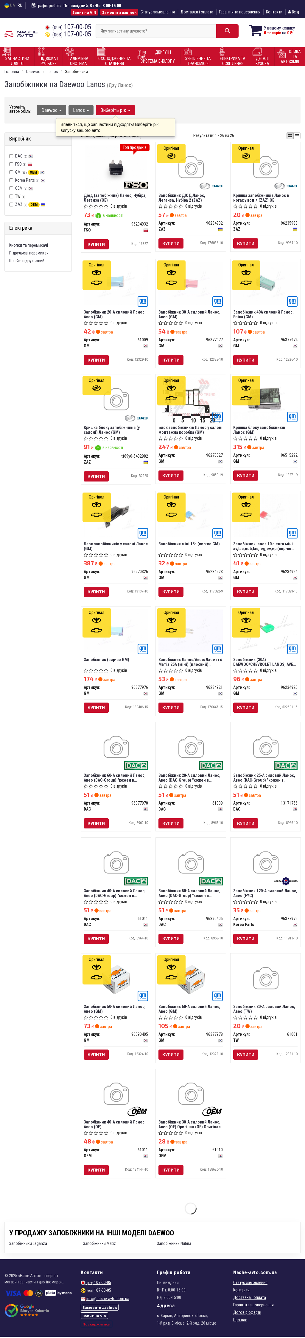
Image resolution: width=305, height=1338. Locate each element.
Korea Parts (30, 180)
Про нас (240, 1321)
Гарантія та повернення (239, 12)
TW (17, 196)
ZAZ (30, 204)
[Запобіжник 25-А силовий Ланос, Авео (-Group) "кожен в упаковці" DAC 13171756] (266, 748)
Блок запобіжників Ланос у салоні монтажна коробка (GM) (191, 430)
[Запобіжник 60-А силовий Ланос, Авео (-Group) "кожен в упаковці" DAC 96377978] (116, 748)
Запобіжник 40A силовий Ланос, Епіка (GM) (264, 314)
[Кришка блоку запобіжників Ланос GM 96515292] (266, 398)
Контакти (274, 12)
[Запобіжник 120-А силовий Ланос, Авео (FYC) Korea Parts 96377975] (266, 864)
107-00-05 (68, 27)
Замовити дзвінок (119, 12)
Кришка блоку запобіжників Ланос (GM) (259, 430)
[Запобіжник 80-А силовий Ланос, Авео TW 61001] (266, 980)
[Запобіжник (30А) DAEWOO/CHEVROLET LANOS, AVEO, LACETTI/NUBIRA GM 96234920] (266, 631)
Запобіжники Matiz (99, 1244)
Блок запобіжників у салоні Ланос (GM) (116, 546)
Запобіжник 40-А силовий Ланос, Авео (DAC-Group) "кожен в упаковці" (115, 894)
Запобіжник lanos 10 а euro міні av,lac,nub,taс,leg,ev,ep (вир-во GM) (263, 546)
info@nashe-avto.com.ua (107, 1299)
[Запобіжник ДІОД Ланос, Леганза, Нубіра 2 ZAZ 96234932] (191, 168)
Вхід (293, 12)
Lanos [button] (81, 110)
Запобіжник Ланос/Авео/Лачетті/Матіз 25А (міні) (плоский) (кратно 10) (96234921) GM (191, 662)
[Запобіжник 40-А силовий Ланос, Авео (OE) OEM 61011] (116, 1095)
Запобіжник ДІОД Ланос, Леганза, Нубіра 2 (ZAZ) (182, 197)
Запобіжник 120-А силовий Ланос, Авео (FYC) (266, 894)
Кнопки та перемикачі (28, 245)
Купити (96, 244)
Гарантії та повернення (253, 1306)
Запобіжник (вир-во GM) (107, 660)
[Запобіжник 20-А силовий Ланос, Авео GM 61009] (116, 283)
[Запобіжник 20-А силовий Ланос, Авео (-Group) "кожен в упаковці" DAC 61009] (191, 748)
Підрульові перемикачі (29, 253)
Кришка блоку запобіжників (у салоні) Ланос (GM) (112, 430)
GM (30, 172)
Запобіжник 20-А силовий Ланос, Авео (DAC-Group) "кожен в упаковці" (190, 778)
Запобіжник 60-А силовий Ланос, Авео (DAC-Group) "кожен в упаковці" (115, 778)
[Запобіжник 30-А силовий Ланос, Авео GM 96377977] (191, 283)
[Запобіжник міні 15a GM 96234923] (191, 515)
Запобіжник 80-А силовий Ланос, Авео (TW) (264, 1009)
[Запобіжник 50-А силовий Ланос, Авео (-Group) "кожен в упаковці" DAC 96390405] (191, 864)
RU (20, 5)
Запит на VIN (84, 12)
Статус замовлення (158, 12)
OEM (24, 188)
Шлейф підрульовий (26, 260)
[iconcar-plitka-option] (290, 135)
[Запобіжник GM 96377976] (116, 631)
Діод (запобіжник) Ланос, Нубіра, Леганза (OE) (115, 197)
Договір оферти (247, 1313)
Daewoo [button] (51, 110)
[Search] (227, 31)
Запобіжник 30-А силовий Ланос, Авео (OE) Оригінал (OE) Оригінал (190, 1125)
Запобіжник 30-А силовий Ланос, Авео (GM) (190, 314)
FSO (23, 164)
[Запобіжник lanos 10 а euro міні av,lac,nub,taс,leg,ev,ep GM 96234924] (266, 515)
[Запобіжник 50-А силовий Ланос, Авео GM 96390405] (116, 980)
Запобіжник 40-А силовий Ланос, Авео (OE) (115, 1125)
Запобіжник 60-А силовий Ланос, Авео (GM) (190, 1009)
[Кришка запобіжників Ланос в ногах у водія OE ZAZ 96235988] (266, 168)
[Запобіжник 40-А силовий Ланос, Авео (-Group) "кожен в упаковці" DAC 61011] (116, 864)
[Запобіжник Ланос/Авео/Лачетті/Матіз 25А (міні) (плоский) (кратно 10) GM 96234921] (191, 631)
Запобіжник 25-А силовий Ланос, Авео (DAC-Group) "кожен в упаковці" (264, 778)
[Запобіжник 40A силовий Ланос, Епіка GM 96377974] (266, 282)
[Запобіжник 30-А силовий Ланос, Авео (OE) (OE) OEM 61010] (191, 1095)
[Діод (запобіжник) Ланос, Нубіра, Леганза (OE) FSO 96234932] (116, 168)
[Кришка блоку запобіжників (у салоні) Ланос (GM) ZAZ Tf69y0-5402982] (116, 400)
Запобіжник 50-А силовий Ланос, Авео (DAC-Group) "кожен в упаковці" (190, 894)
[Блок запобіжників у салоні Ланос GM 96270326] (116, 515)
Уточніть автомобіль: (20, 109)
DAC (24, 156)
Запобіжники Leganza (28, 1244)
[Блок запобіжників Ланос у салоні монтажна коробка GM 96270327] (191, 400)
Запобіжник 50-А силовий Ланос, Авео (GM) (115, 1009)
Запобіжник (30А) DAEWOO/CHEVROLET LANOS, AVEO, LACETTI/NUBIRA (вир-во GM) (265, 662)
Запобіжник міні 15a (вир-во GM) (189, 544)
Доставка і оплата (196, 12)
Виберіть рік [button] (115, 110)
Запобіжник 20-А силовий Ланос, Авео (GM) (115, 314)
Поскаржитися (97, 1325)
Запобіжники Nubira (174, 1244)
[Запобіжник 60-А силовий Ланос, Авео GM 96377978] (191, 980)
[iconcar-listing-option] (297, 135)
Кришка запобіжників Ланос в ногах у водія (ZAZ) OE (261, 197)
